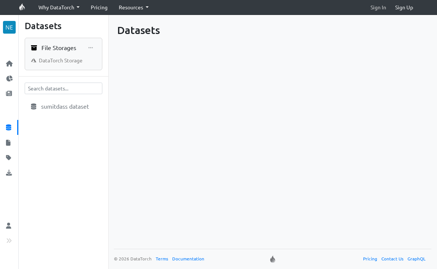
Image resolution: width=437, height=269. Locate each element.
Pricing (99, 7)
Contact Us (392, 259)
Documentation (188, 259)
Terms (162, 259)
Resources (131, 7)
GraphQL (416, 259)
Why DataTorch (56, 7)
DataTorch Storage (57, 60)
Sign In (378, 7)
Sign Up (404, 7)
